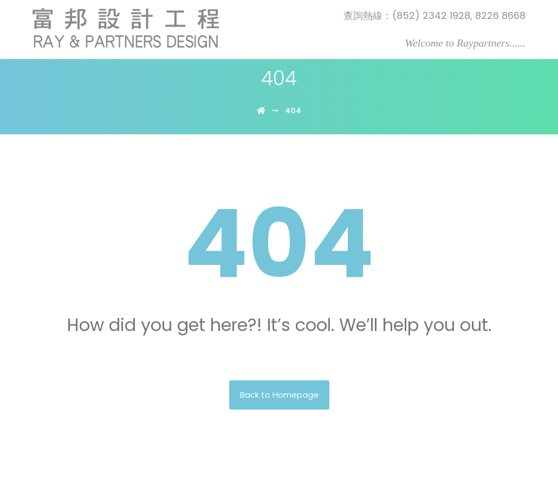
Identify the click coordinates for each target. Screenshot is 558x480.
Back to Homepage (279, 394)
